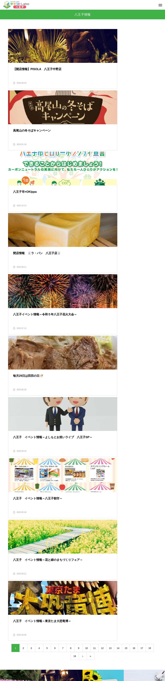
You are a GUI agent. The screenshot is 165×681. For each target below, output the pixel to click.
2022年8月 (13, 573)
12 (102, 358)
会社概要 (41, 666)
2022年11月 (14, 553)
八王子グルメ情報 (94, 499)
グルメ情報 (90, 444)
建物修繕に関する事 (95, 532)
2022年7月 (13, 580)
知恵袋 (88, 566)
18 (149, 358)
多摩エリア (90, 519)
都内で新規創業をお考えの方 (99, 580)
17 (142, 358)
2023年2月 (13, 532)
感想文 (88, 546)
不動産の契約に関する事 (97, 485)
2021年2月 (13, 600)
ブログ (124, 666)
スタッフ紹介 (59, 666)
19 (74, 366)
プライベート (91, 465)
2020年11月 (14, 620)
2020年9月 (13, 634)
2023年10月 (14, 478)
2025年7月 (13, 424)
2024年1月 (13, 458)
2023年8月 (13, 492)
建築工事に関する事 (95, 539)
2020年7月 (13, 648)
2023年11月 (14, 472)
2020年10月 (14, 627)
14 (118, 358)
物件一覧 (110, 666)
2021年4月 (13, 587)
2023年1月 (13, 539)
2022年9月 (13, 566)
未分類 (88, 553)
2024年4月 (13, 444)
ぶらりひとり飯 (93, 472)
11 (94, 358)
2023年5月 (13, 512)
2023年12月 (14, 465)
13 (110, 358)
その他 (88, 451)
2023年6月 (13, 505)
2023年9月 (13, 485)
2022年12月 (14, 546)
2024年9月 (13, 431)
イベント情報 (91, 431)
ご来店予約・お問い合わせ (85, 666)
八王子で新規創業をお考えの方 (100, 505)
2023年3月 (13, 526)
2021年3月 (13, 593)
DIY (87, 424)
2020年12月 (14, 614)
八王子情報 (90, 512)
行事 (87, 573)
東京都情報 (90, 560)
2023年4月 (13, 519)
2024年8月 (13, 438)
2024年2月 (13, 451)
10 (86, 358)
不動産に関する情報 (95, 478)
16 (134, 358)
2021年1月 (13, 607)
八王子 (88, 492)
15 (126, 358)
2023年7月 (13, 499)
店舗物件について (94, 526)
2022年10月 (14, 560)
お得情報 (89, 438)
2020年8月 (13, 641)
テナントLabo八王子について (100, 458)
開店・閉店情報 (93, 587)
